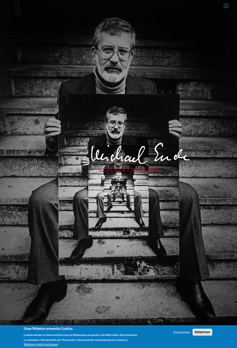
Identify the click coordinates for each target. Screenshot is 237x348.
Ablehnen (202, 332)
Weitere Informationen (41, 344)
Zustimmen (181, 332)
